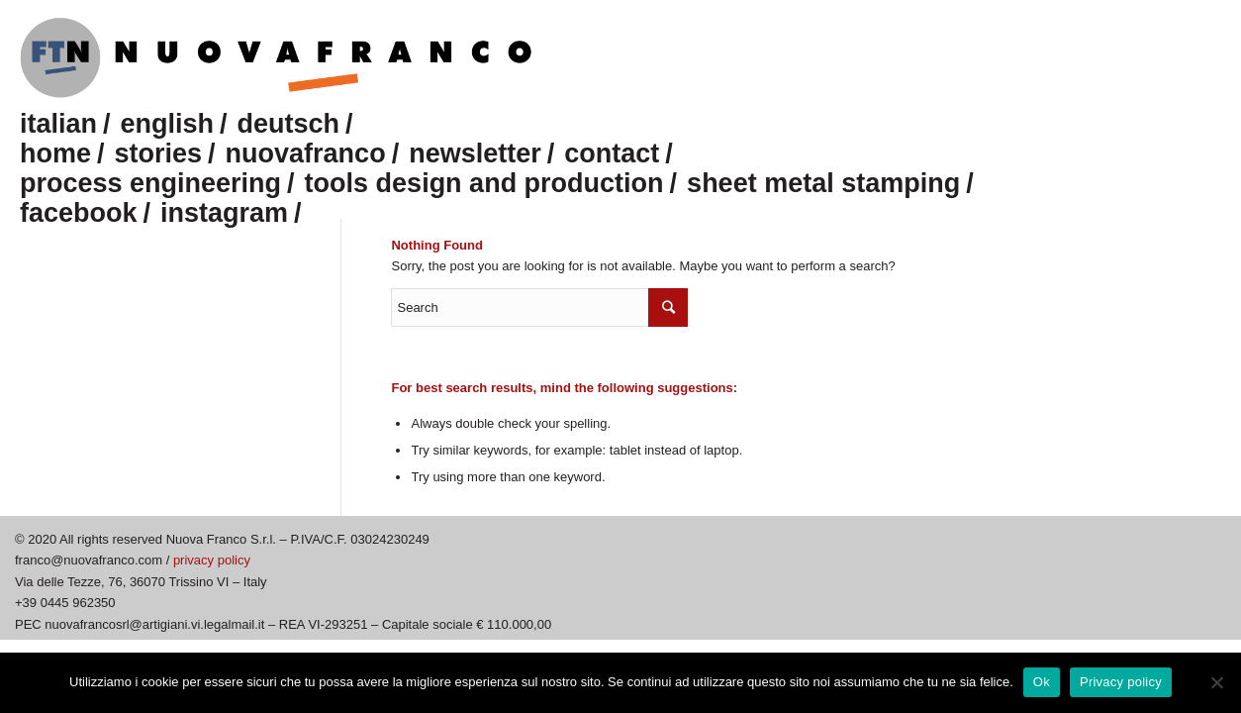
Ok (1041, 681)
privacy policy (211, 560)
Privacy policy (1121, 681)
